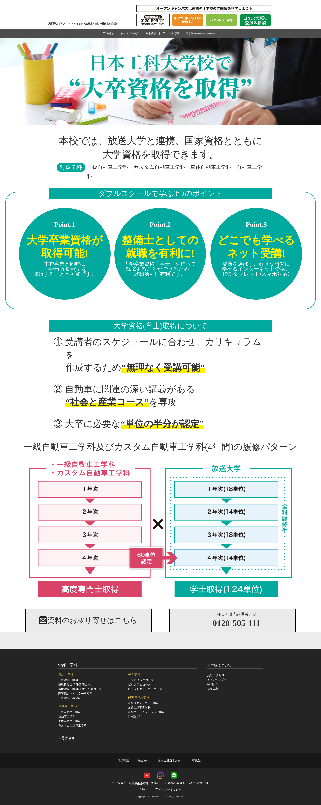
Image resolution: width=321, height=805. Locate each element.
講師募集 (123, 760)
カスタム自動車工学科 (72, 725)
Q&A (142, 789)
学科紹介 (108, 33)
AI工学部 (134, 674)
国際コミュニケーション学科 (146, 712)
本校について (220, 665)
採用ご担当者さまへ (170, 760)
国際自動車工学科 (139, 707)
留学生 (200, 33)
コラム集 (213, 688)
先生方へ (143, 760)
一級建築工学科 (68, 680)
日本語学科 (135, 716)
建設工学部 (66, 674)
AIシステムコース (139, 684)
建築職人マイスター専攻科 (75, 693)
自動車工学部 (67, 706)
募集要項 (151, 33)
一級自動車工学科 (69, 712)
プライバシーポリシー (167, 789)
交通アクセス (215, 675)
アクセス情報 (171, 33)
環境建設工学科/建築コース (75, 684)
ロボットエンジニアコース (145, 689)
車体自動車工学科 (69, 721)
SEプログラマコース (141, 680)
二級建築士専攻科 (69, 698)
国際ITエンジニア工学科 (143, 703)
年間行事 (213, 684)
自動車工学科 (66, 716)
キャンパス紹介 (129, 33)
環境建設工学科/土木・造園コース (80, 689)
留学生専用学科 (138, 697)
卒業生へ (197, 760)
